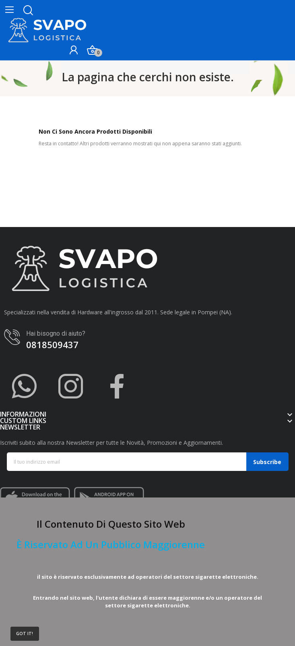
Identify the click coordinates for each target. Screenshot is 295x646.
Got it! (24, 633)
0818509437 (52, 344)
